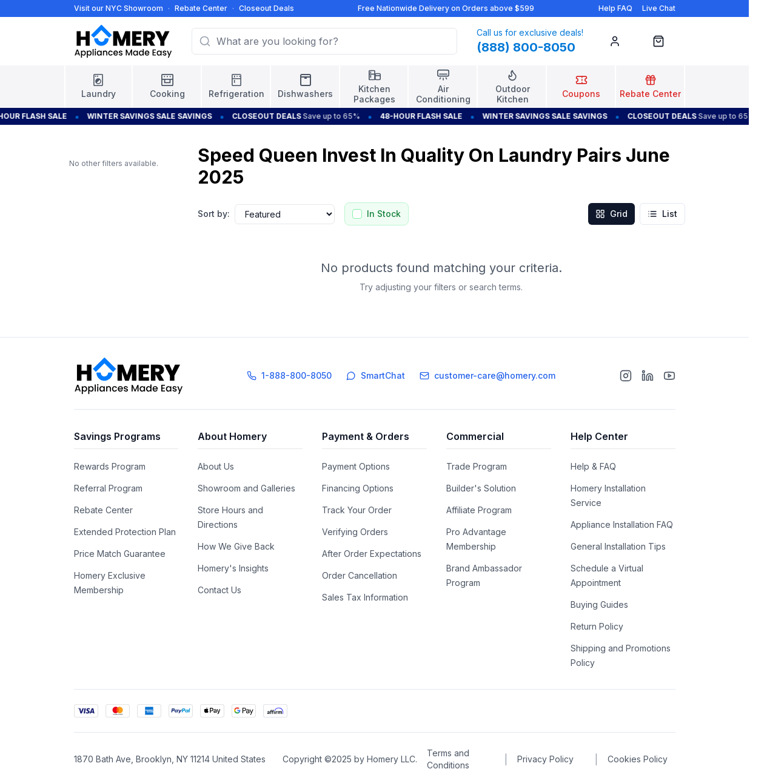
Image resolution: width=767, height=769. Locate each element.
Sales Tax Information (365, 597)
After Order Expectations (371, 553)
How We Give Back (236, 546)
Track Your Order (357, 510)
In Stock (384, 213)
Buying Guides (599, 604)
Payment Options (356, 466)
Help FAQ (615, 8)
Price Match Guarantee (120, 553)
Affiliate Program (479, 510)
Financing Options (358, 488)
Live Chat (658, 8)
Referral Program (108, 488)
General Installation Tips (618, 546)
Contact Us (219, 590)
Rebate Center (201, 8)
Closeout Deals (266, 8)
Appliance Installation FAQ (622, 524)
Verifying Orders (355, 532)
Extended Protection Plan (125, 532)
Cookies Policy (638, 759)
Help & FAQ (593, 466)
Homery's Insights (233, 568)
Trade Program (476, 466)
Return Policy (597, 626)
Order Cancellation (359, 575)
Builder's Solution (481, 488)
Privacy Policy (545, 759)
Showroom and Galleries (246, 488)
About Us (216, 466)
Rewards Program (110, 466)
